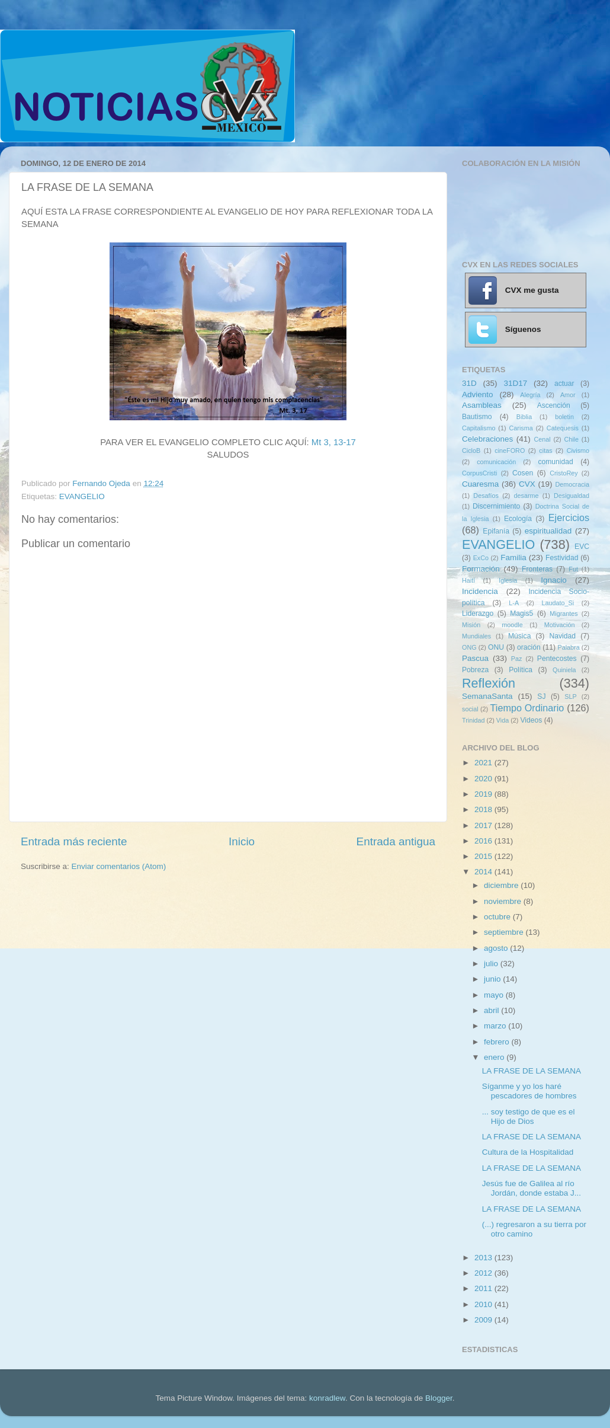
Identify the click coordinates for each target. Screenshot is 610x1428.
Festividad (561, 558)
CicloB (471, 450)
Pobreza (475, 670)
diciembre (502, 885)
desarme (525, 495)
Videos (531, 720)
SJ (541, 696)
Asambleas (482, 405)
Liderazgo (477, 613)
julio (492, 963)
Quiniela (564, 669)
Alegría (530, 394)
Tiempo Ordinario (527, 707)
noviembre (504, 901)
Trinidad (473, 720)
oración (529, 647)
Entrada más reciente (74, 841)
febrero (498, 1041)
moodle (512, 624)
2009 (484, 1319)
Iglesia (508, 580)
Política (520, 670)
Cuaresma (480, 484)
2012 (484, 1273)
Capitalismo (478, 428)
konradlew (327, 1398)
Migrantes (563, 613)
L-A (514, 602)
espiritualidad (548, 530)
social (470, 709)
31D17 (515, 383)
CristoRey (563, 473)
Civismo (578, 450)
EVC (581, 546)
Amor (568, 394)
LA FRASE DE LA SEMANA (531, 1070)
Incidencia (480, 591)
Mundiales (476, 636)
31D (469, 383)
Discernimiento (496, 506)
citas (545, 450)
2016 (484, 840)
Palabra (568, 647)
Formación (481, 568)
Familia (513, 557)
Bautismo (477, 417)
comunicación (496, 461)
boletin (564, 416)
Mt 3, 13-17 (334, 442)
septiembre (505, 932)
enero (495, 1057)
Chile (571, 439)
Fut (573, 569)
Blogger (438, 1398)
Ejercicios (568, 517)
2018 (484, 809)
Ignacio (554, 580)
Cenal (542, 439)
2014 (484, 871)
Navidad (562, 636)
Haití (468, 580)
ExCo (481, 557)
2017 (484, 825)
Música (519, 636)
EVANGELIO (82, 496)
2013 (484, 1257)
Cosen (522, 473)
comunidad (555, 462)
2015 (484, 856)
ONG (469, 647)
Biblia (524, 416)
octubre (498, 916)
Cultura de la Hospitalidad (528, 1152)
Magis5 (521, 613)
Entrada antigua (396, 841)
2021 (484, 762)
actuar (564, 383)
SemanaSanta (487, 696)
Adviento (477, 394)
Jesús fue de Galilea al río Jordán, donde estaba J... (531, 1188)
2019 (484, 794)
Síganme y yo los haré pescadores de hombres (529, 1091)
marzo (496, 1025)
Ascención (553, 405)
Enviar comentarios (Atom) (119, 866)
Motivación (559, 624)
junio (493, 979)
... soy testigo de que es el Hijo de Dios (528, 1116)
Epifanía (496, 531)
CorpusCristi (479, 473)
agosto (497, 948)
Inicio (242, 841)
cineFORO (510, 450)
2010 (484, 1304)
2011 (484, 1288)
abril (492, 1010)
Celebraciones (487, 439)
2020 (484, 778)
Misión (471, 624)
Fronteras (537, 569)
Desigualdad (571, 495)
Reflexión (488, 683)
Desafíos (486, 495)
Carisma (521, 428)
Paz (516, 658)
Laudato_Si (558, 602)
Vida (502, 720)
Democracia (572, 484)
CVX (527, 484)
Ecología (518, 519)
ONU (496, 647)
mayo (495, 995)
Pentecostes (557, 658)
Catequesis (563, 428)
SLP (570, 696)
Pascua (475, 658)
